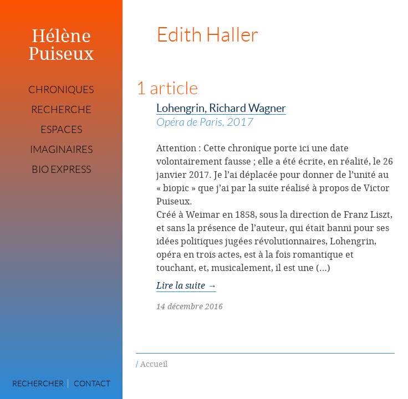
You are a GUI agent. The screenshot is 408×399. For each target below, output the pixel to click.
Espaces (61, 129)
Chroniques (61, 89)
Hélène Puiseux (61, 44)
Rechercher (38, 383)
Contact (92, 383)
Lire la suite (186, 285)
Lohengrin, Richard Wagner (275, 116)
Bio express (61, 169)
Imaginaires (61, 149)
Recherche (61, 109)
